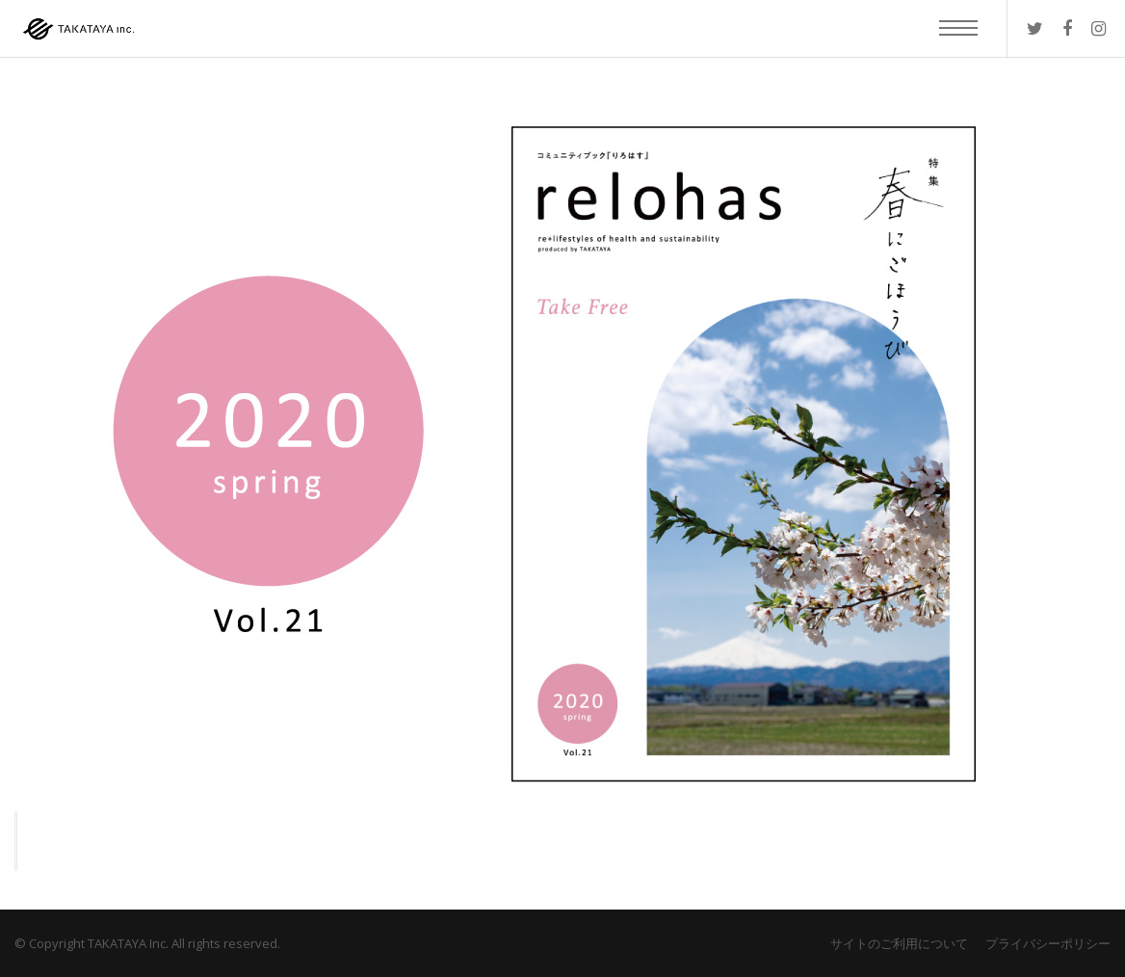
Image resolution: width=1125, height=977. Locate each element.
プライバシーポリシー (1048, 943)
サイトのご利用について (899, 943)
